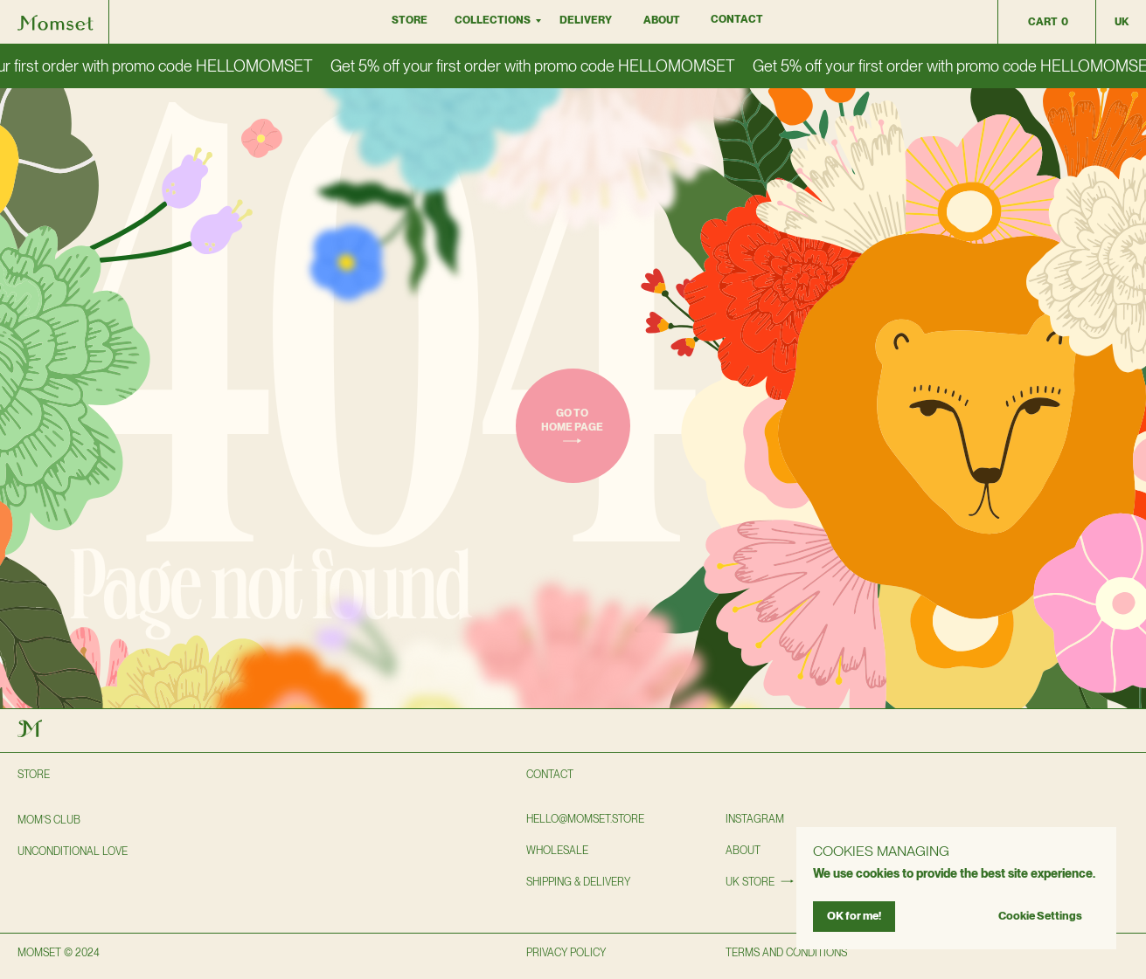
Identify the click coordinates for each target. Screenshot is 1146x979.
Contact (737, 19)
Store (409, 20)
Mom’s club (48, 820)
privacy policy (566, 953)
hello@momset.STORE (585, 819)
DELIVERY (585, 20)
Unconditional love (72, 851)
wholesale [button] (557, 851)
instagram (755, 819)
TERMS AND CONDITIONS (786, 953)
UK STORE (750, 882)
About (661, 20)
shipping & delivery (578, 882)
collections (493, 20)
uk (1122, 22)
